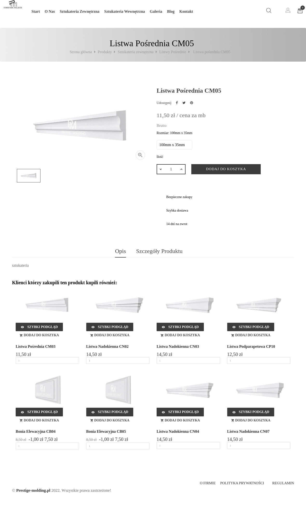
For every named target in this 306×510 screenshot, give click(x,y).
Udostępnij (177, 102)
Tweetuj (184, 102)
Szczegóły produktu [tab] (159, 251)
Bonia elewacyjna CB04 (35, 431)
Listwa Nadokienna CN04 (178, 431)
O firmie (207, 483)
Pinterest (191, 102)
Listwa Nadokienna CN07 (248, 431)
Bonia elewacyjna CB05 (106, 431)
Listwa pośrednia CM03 (35, 346)
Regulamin (283, 483)
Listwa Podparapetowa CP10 (251, 346)
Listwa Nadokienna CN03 (178, 346)
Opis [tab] (120, 251)
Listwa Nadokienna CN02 (107, 346)
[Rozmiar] (174, 144)
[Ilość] (171, 169)
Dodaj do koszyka (226, 169)
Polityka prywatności (242, 483)
